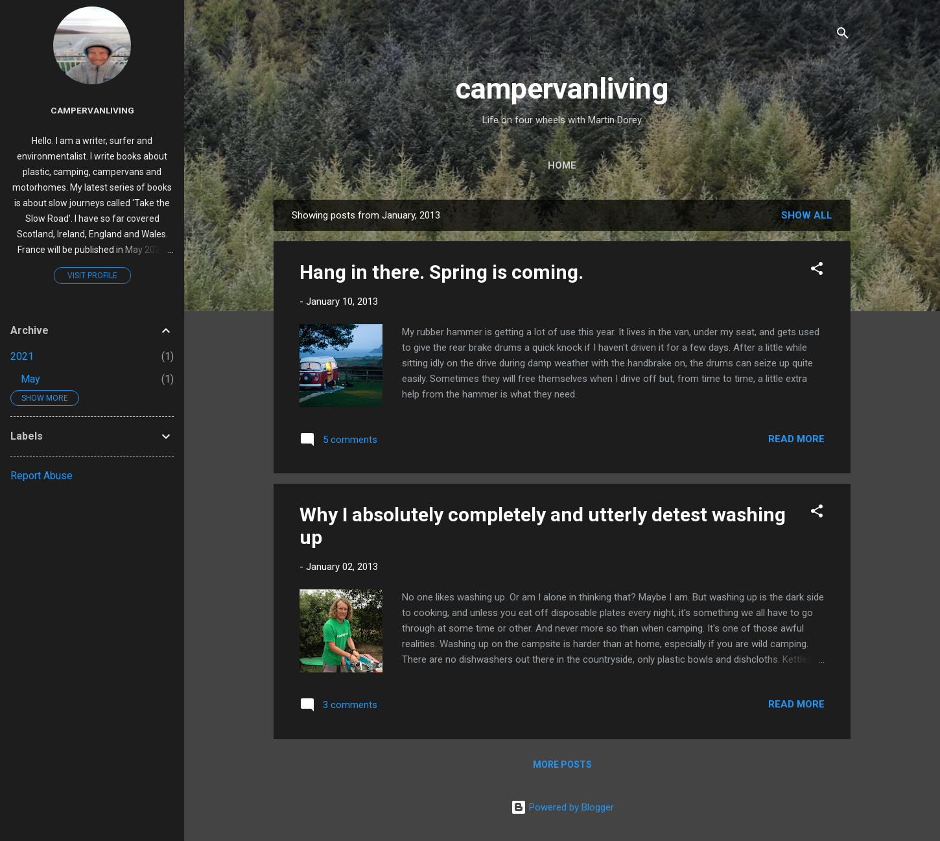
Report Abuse (41, 475)
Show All (806, 215)
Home (562, 165)
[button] (817, 271)
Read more (796, 439)
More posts (562, 764)
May (30, 379)
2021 (22, 356)
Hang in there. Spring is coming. (441, 272)
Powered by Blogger (562, 807)
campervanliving (562, 88)
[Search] (843, 35)
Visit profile (92, 275)
